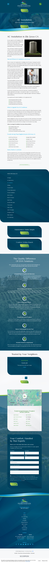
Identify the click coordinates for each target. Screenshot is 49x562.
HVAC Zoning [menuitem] (9, 207)
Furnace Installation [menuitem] (11, 192)
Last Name (27, 450)
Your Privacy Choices (29, 551)
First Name (12, 450)
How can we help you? (14, 469)
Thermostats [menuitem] (9, 205)
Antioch (16, 419)
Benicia (28, 423)
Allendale (29, 414)
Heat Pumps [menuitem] (9, 200)
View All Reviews (24, 381)
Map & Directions (20, 539)
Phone (11, 455)
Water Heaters (24, 524)
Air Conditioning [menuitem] (10, 217)
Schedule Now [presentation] (24, 10)
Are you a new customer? (15, 464)
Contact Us (24, 529)
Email (26, 455)
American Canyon (18, 417)
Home (24, 514)
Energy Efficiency (24, 522)
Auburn (16, 421)
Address (11, 460)
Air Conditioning (24, 516)
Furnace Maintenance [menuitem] (11, 190)
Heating (24, 518)
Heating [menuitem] (8, 185)
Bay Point (17, 423)
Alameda (16, 414)
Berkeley (16, 425)
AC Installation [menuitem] (10, 182)
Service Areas (24, 527)
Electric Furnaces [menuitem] (10, 197)
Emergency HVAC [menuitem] (10, 212)
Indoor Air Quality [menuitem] (10, 209)
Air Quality (24, 520)
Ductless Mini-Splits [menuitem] (11, 202)
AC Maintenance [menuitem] (10, 180)
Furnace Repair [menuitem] (10, 187)
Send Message (14, 484)
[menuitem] (15, 553)
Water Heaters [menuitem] (10, 214)
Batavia (28, 421)
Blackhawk (29, 425)
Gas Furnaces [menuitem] (9, 195)
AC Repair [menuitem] (9, 177)
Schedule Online (24, 26)
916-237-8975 (24, 508)
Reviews (24, 526)
